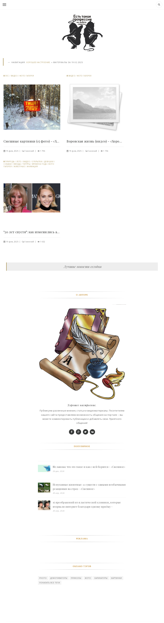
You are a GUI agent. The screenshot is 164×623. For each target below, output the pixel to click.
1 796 (42, 151)
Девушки (49, 161)
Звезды (17, 164)
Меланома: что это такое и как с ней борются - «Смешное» (89, 467)
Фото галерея (27, 76)
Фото (88, 578)
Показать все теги (49, 582)
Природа (9, 161)
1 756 (105, 151)
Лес (7, 76)
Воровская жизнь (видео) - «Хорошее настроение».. (95, 141)
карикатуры (101, 578)
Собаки (7, 164)
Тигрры (26, 164)
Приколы (76, 578)
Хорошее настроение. (38, 62)
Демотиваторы (58, 578)
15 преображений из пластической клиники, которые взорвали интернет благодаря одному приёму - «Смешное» (87, 505)
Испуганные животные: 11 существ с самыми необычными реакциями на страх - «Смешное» (89, 487)
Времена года (39, 164)
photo (43, 578)
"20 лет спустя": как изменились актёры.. (32, 232)
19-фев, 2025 (12, 151)
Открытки (37, 161)
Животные (19, 166)
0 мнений (29, 151)
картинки (116, 578)
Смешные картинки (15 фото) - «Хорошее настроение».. (32, 141)
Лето (19, 161)
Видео (14, 76)
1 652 (42, 241)
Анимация (32, 166)
